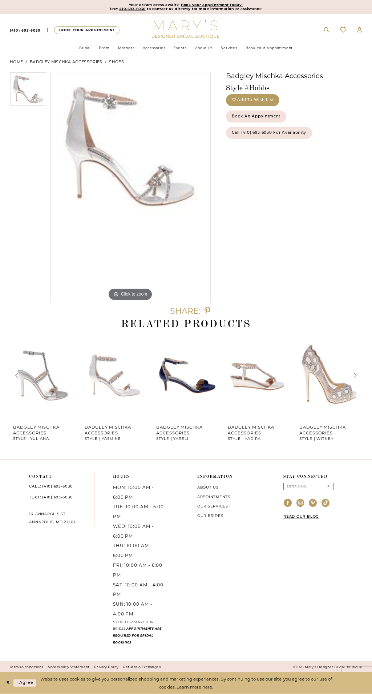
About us (208, 487)
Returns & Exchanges (142, 667)
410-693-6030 (132, 9)
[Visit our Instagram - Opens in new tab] (300, 504)
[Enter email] (308, 487)
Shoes (116, 62)
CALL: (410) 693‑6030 (51, 487)
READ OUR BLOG (301, 517)
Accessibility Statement (69, 667)
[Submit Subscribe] (328, 487)
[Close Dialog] (8, 683)
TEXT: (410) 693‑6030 (51, 498)
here (207, 687)
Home (16, 62)
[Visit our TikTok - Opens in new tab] (325, 504)
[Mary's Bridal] (186, 29)
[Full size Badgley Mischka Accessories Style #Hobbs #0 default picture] (130, 188)
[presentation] (43, 376)
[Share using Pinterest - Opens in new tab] (207, 311)
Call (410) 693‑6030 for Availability (270, 135)
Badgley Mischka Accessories (66, 62)
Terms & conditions (26, 667)
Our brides (210, 516)
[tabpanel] (28, 91)
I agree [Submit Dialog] (25, 683)
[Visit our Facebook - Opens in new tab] (287, 504)
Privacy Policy (106, 667)
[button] (360, 30)
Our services (212, 506)
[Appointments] (86, 30)
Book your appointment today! (212, 5)
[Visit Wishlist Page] (343, 30)
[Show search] (327, 30)
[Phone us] (25, 30)
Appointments (213, 497)
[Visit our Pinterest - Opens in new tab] (313, 504)
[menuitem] (25, 30)
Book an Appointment (257, 118)
